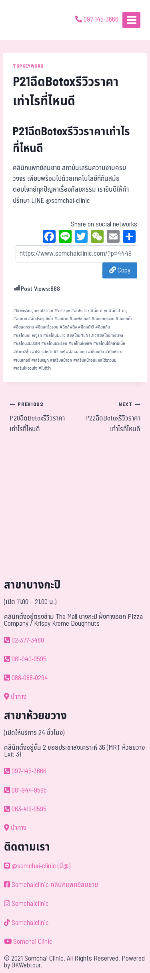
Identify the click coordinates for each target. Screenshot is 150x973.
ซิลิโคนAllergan (27, 335)
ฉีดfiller (99, 310)
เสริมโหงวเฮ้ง (25, 368)
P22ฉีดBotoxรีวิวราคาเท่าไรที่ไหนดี (111, 416)
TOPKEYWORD (28, 66)
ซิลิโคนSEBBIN (26, 343)
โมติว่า (44, 368)
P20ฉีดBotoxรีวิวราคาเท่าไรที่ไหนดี (39, 416)
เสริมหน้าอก (61, 360)
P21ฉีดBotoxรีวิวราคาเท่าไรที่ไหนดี (71, 140)
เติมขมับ (96, 351)
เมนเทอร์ (21, 360)
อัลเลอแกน (76, 351)
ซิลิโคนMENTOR (81, 335)
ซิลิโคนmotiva (110, 335)
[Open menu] (131, 20)
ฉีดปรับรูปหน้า (40, 318)
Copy (119, 270)
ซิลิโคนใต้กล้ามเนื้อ (109, 343)
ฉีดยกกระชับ (103, 318)
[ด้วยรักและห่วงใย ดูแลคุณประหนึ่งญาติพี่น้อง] (29, 20)
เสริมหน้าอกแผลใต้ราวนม (94, 360)
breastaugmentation (33, 310)
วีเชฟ (59, 351)
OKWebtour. (27, 965)
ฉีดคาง (20, 318)
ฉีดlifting (118, 310)
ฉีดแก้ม (102, 327)
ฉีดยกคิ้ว (124, 318)
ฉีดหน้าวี (86, 327)
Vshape (62, 310)
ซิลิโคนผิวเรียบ (54, 343)
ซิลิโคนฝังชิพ (80, 343)
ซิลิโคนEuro (54, 335)
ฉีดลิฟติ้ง (68, 327)
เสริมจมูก (40, 360)
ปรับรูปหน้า (42, 351)
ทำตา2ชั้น (22, 351)
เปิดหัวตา (113, 351)
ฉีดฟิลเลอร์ (80, 318)
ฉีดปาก (61, 318)
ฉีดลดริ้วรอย (46, 327)
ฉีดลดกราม (23, 327)
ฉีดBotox (80, 310)
